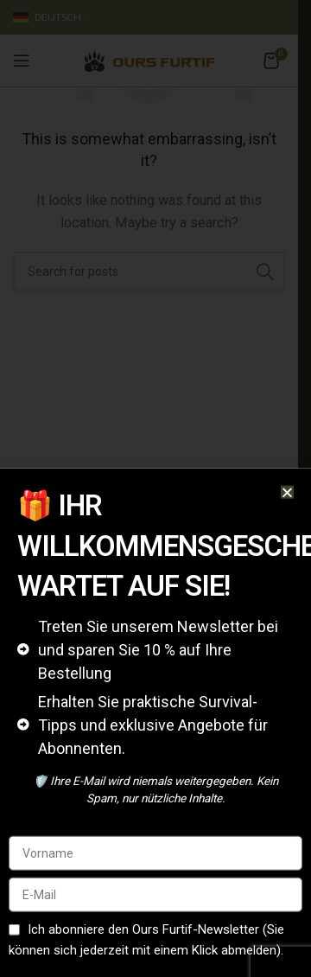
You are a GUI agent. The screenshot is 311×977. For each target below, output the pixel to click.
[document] (155, 488)
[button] (287, 522)
